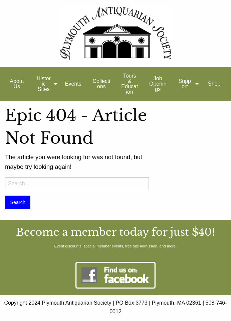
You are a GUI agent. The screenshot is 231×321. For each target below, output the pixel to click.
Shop (214, 84)
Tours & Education (129, 84)
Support (185, 83)
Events (73, 84)
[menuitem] (17, 84)
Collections (101, 83)
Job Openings (158, 84)
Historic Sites (44, 84)
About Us (17, 83)
